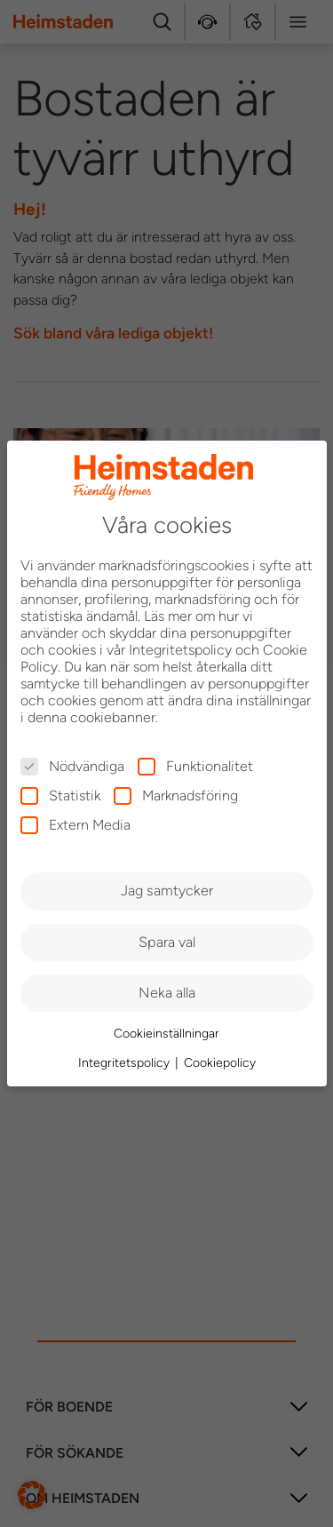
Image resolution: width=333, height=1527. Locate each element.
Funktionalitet (195, 766)
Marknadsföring (176, 795)
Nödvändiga (72, 766)
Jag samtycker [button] (167, 890)
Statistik (60, 795)
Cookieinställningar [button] (166, 1033)
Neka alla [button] (167, 992)
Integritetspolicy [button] (125, 1062)
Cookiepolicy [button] (220, 1062)
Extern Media (75, 824)
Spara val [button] (167, 942)
